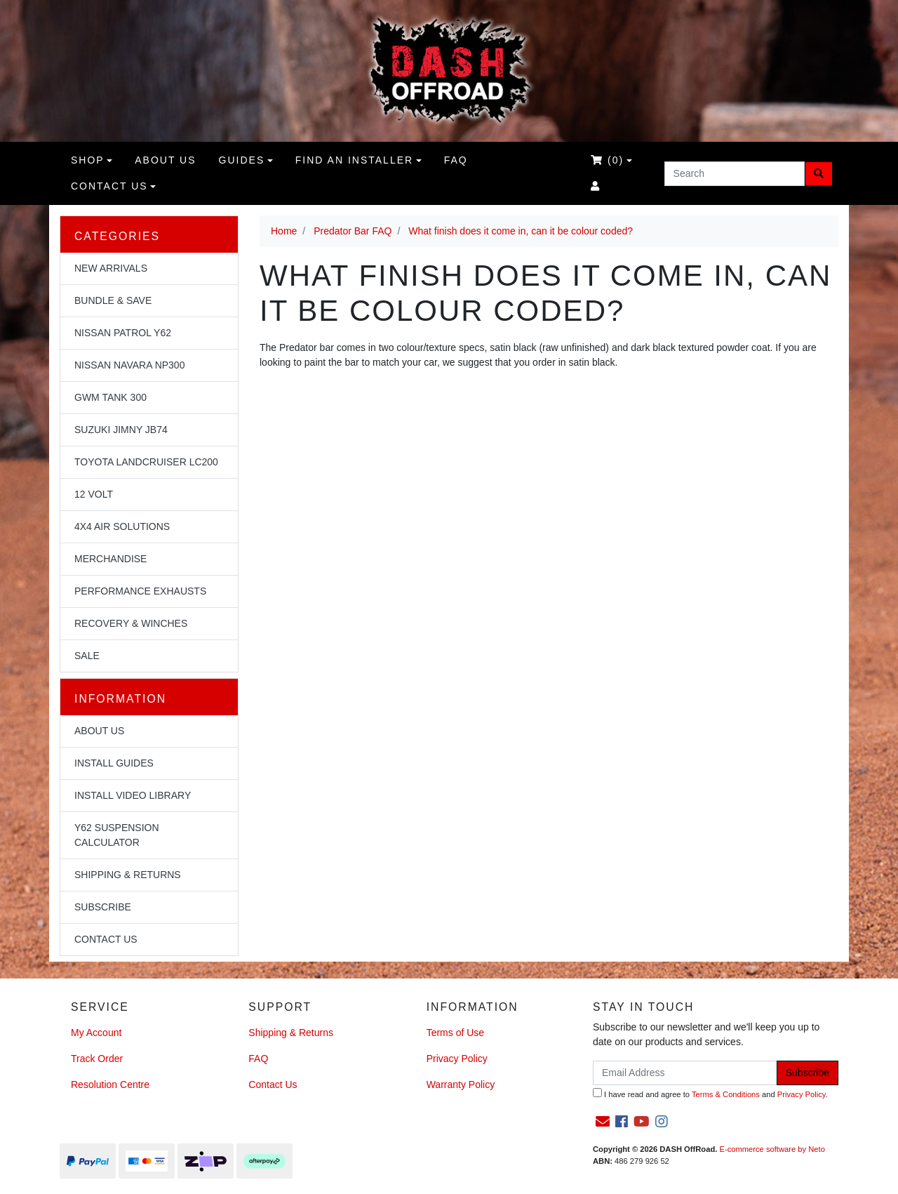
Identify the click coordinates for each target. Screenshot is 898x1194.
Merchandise (110, 558)
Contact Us (109, 186)
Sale (87, 655)
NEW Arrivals (110, 268)
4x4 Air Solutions (122, 526)
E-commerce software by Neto (771, 1149)
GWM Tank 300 (110, 397)
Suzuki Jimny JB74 (121, 429)
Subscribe (102, 907)
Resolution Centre (110, 1084)
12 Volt (93, 494)
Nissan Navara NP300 (129, 365)
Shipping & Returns (127, 874)
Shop (88, 160)
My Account (96, 1032)
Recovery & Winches (130, 623)
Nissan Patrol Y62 (122, 332)
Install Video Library (132, 795)
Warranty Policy (461, 1084)
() (607, 160)
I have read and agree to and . (710, 1093)
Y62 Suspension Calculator (116, 835)
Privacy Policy (457, 1058)
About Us (99, 730)
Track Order (97, 1058)
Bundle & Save (113, 300)
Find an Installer (354, 160)
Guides (242, 160)
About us (165, 160)
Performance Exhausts (140, 591)
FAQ (456, 160)
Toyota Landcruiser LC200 (146, 461)
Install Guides (114, 763)
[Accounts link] (595, 186)
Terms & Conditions (726, 1094)
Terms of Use (455, 1032)
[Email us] (603, 1121)
